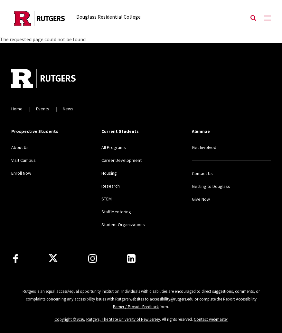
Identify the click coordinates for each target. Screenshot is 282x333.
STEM (106, 199)
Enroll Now (21, 173)
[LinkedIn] (131, 258)
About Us (20, 147)
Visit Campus (23, 160)
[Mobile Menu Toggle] (267, 18)
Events (42, 109)
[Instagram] (92, 258)
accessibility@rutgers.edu (171, 299)
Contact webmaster (211, 319)
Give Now (201, 199)
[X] (53, 258)
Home (17, 109)
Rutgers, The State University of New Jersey (123, 319)
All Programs (113, 147)
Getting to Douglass (211, 186)
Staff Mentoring (116, 212)
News (68, 109)
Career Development (121, 160)
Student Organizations (123, 224)
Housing (109, 173)
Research (110, 186)
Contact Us (202, 173)
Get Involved (204, 147)
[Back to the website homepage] (39, 18)
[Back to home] (53, 79)
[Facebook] (15, 258)
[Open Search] (253, 18)
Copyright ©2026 (69, 319)
